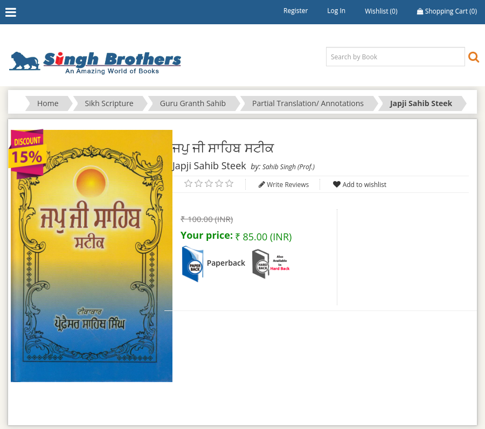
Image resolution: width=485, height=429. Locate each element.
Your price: (207, 235)
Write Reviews (288, 184)
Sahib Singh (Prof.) (288, 166)
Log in (336, 10)
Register (295, 10)
